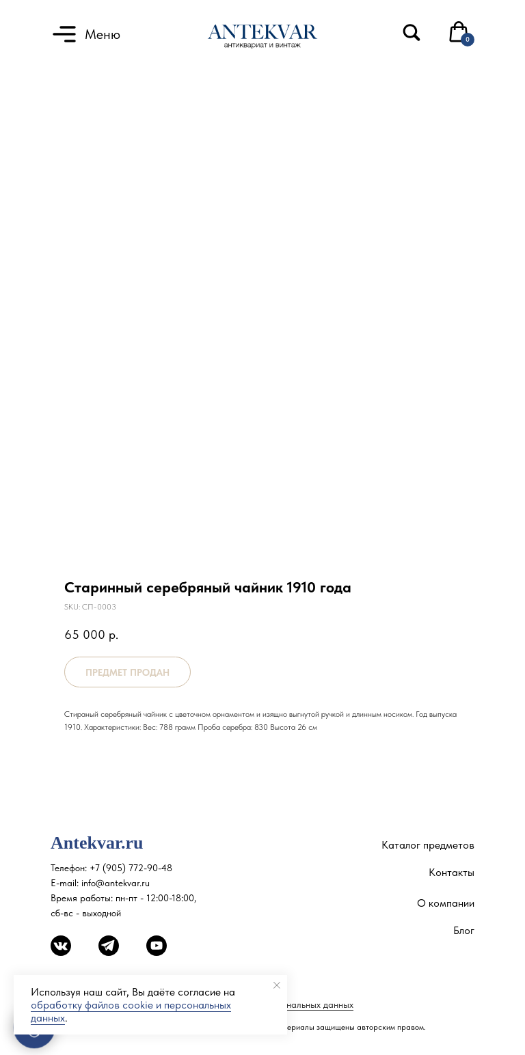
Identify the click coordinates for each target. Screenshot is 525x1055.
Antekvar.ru (97, 843)
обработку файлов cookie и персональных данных (131, 1011)
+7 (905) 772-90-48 (131, 867)
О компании (445, 902)
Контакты (451, 872)
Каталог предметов (427, 844)
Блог (463, 930)
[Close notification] (277, 985)
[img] (411, 32)
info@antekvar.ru (115, 882)
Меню (102, 34)
